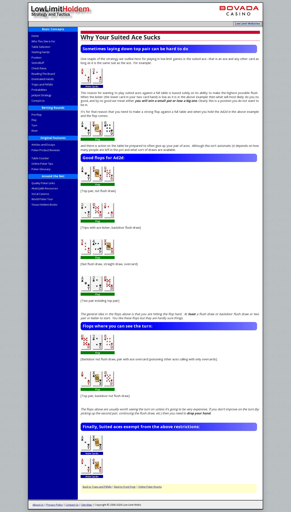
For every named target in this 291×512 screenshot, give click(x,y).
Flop (34, 120)
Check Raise (39, 68)
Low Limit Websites (247, 23)
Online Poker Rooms (150, 487)
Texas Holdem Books (44, 204)
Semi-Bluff (38, 63)
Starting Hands (41, 52)
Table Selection (41, 47)
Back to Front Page (125, 487)
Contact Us (38, 100)
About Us (38, 505)
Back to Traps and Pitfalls (97, 487)
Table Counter (40, 158)
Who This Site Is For (43, 41)
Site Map (86, 505)
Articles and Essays (43, 144)
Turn (34, 125)
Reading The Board (43, 74)
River (35, 130)
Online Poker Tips (42, 163)
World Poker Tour (42, 199)
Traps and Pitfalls (42, 84)
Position (36, 57)
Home (35, 36)
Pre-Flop (37, 114)
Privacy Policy (54, 505)
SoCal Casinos (40, 194)
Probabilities (39, 90)
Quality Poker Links (43, 183)
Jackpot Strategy (41, 95)
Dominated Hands (43, 79)
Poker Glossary (41, 169)
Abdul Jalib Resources (45, 188)
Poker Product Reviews (46, 150)
